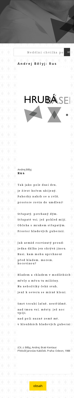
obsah (37, 386)
